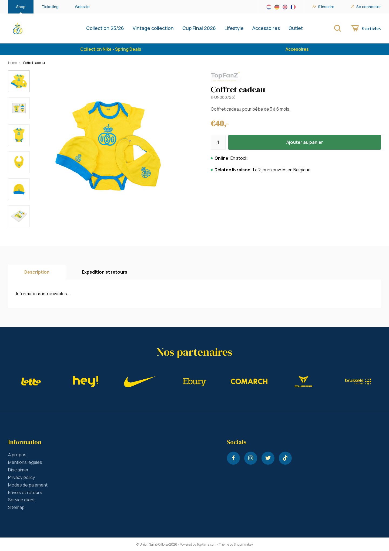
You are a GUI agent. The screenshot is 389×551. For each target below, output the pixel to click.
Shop (20, 6)
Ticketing (50, 6)
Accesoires (297, 49)
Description (36, 272)
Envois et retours (25, 492)
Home (12, 62)
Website (82, 6)
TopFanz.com (206, 544)
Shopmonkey (243, 544)
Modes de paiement (28, 485)
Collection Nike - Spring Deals (110, 49)
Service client (21, 500)
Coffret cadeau (34, 62)
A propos (17, 455)
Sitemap (16, 507)
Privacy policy (21, 477)
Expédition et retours (104, 272)
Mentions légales (25, 462)
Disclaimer (18, 470)
